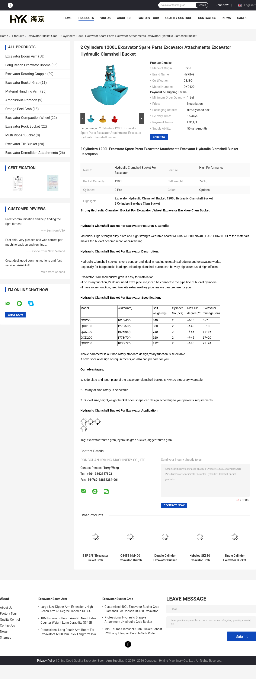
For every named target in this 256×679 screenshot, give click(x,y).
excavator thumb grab (101, 440)
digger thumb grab (159, 440)
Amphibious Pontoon (21, 100)
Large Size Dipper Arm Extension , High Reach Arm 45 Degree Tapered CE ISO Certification (67, 609)
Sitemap (5, 637)
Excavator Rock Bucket (22, 126)
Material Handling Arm (22, 91)
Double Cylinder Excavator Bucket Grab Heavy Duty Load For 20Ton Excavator (165, 558)
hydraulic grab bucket (132, 440)
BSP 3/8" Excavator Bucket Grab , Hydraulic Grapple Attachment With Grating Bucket (95, 558)
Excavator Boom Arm (21, 56)
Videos (105, 18)
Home (68, 18)
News (227, 18)
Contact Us (207, 18)
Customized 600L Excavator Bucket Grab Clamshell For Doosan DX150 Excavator (132, 609)
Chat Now (221, 5)
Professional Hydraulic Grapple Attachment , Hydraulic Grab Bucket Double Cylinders (128, 620)
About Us (124, 18)
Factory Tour (148, 18)
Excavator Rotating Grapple (26, 74)
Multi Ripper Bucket (20, 135)
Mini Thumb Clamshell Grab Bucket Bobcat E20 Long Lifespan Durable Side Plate (133, 631)
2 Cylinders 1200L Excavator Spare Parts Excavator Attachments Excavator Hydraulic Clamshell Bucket (110, 133)
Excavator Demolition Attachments (31, 153)
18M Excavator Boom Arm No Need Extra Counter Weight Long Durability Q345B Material (68, 621)
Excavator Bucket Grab (42, 36)
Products (86, 18)
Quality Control (178, 18)
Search (202, 5)
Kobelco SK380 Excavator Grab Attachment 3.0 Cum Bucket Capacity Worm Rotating (199, 558)
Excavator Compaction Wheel (27, 118)
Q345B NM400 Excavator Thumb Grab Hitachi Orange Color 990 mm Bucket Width (130, 558)
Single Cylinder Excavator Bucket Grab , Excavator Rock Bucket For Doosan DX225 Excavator (234, 558)
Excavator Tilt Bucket (21, 144)
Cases (242, 18)
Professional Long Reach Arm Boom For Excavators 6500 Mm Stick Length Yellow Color (68, 632)
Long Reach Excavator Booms (28, 65)
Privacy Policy (46, 660)
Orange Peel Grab (18, 109)
